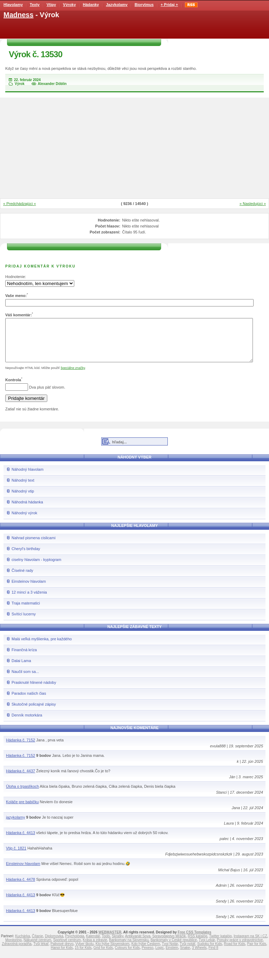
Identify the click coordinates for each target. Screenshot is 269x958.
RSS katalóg (197, 944)
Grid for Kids (103, 956)
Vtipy (51, 4)
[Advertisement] (134, 148)
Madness (19, 15)
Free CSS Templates (194, 941)
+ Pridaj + (169, 4)
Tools (106, 944)
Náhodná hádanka (27, 510)
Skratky (117, 944)
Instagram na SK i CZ (250, 944)
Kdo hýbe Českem (145, 952)
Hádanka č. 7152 (20, 748)
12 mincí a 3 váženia (29, 601)
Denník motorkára (27, 723)
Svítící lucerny (24, 622)
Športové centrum (67, 948)
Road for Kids (234, 952)
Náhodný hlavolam (27, 478)
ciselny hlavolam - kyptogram (36, 568)
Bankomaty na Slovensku (129, 948)
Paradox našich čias (29, 702)
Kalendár (93, 944)
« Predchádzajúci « (19, 203)
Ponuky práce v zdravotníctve (240, 948)
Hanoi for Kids (62, 956)
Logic (159, 956)
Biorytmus (143, 4)
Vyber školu (84, 952)
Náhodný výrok (24, 521)
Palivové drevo (62, 952)
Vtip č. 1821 (16, 856)
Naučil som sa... (25, 680)
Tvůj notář (187, 952)
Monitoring (13, 948)
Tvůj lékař (40, 952)
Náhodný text (23, 489)
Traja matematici (26, 611)
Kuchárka (22, 944)
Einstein (172, 956)
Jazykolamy (116, 4)
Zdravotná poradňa (17, 952)
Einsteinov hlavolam (29, 590)
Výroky (69, 4)
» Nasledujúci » (253, 203)
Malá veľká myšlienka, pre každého (42, 647)
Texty (35, 4)
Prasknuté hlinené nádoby (34, 691)
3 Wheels (199, 956)
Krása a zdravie (95, 948)
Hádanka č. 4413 (20, 841)
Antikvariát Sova (137, 944)
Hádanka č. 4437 (20, 779)
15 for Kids (83, 956)
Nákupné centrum (37, 948)
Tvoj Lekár (207, 948)
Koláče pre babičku (22, 810)
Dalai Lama (21, 669)
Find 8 (213, 956)
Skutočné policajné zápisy (34, 713)
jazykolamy (15, 826)
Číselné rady (22, 579)
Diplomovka (54, 944)
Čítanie (37, 944)
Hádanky (91, 4)
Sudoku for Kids (209, 952)
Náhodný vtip (23, 499)
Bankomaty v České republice (174, 948)
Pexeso (147, 956)
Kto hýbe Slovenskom (113, 952)
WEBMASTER (110, 941)
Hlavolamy (13, 4)
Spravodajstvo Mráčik (169, 944)
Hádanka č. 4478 (20, 888)
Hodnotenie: (15, 277)
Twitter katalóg (220, 944)
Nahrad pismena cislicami (33, 546)
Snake (185, 956)
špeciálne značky (73, 376)
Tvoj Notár (170, 952)
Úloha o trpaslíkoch (22, 795)
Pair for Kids (256, 952)
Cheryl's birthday (26, 557)
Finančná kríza (24, 658)
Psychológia (74, 944)
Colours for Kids (127, 956)
